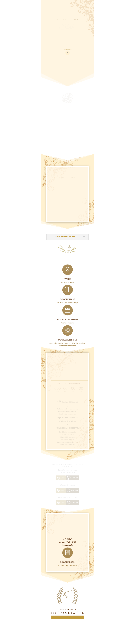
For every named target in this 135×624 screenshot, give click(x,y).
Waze (67, 278)
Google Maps (67, 298)
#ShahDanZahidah (67, 338)
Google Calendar (67, 318)
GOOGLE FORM (67, 561)
